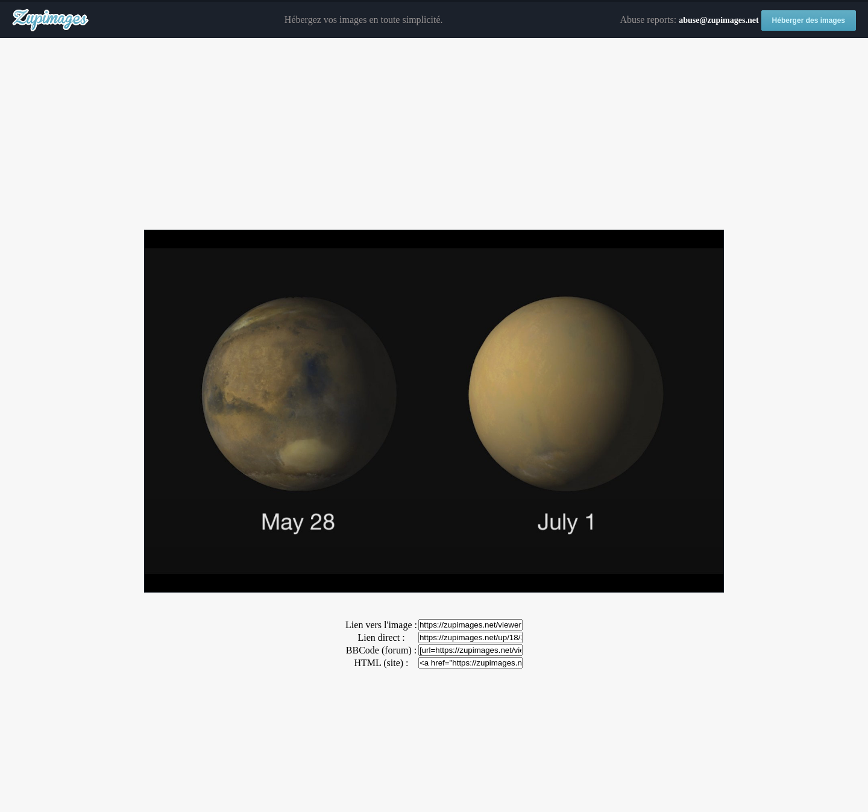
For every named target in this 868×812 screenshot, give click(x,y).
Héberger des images (808, 20)
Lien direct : (380, 637)
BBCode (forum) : (381, 650)
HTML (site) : (381, 663)
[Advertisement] (434, 134)
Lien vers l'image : (381, 625)
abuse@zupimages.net (718, 20)
